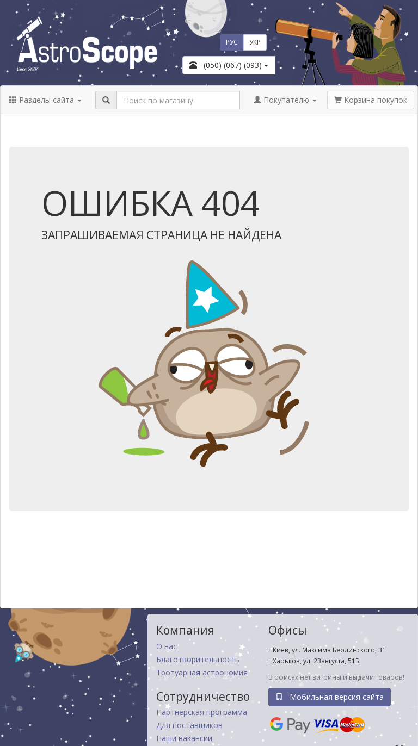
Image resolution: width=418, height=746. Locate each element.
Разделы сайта (45, 100)
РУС (232, 42)
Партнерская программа (201, 712)
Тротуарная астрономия (202, 672)
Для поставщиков (189, 725)
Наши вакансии (184, 738)
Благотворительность (197, 659)
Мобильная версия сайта (329, 697)
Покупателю (285, 100)
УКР (255, 42)
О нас (166, 646)
